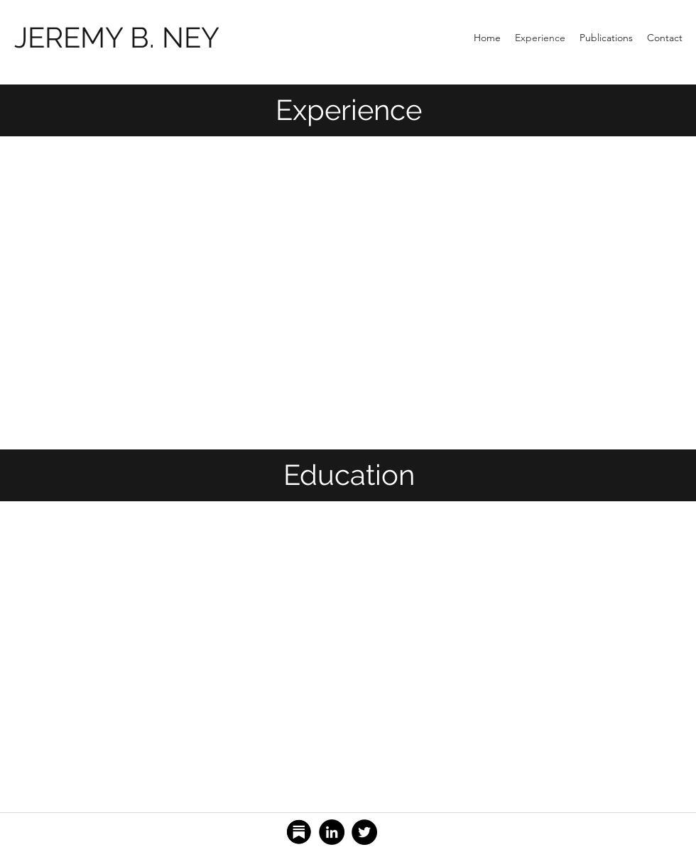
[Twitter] (364, 832)
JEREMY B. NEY (116, 37)
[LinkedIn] (331, 832)
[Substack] (299, 832)
